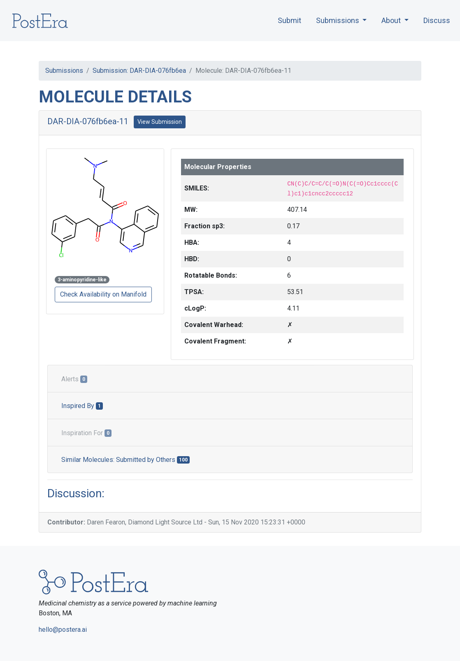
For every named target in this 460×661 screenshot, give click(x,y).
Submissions (64, 70)
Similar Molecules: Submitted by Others (125, 460)
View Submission (159, 121)
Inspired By (82, 406)
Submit (289, 20)
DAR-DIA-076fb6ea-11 (87, 121)
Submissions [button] (338, 20)
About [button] (391, 20)
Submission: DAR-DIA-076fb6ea (139, 70)
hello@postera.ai (63, 629)
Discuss (436, 20)
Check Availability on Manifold (103, 294)
